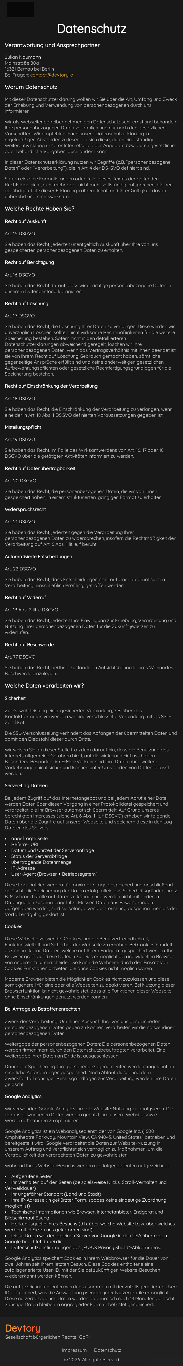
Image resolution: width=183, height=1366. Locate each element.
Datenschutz (107, 1350)
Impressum (74, 1350)
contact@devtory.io (51, 75)
